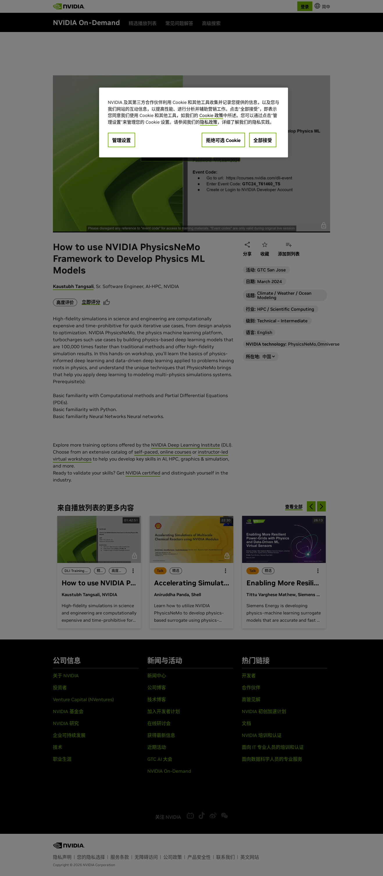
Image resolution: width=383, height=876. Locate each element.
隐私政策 (208, 122)
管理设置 (121, 140)
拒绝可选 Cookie (223, 140)
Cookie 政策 (211, 115)
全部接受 (262, 140)
